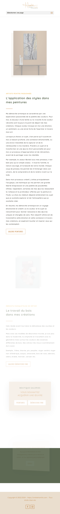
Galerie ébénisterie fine (18, 364)
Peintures (20, 405)
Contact (30, 463)
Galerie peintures (15, 231)
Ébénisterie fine (36, 405)
